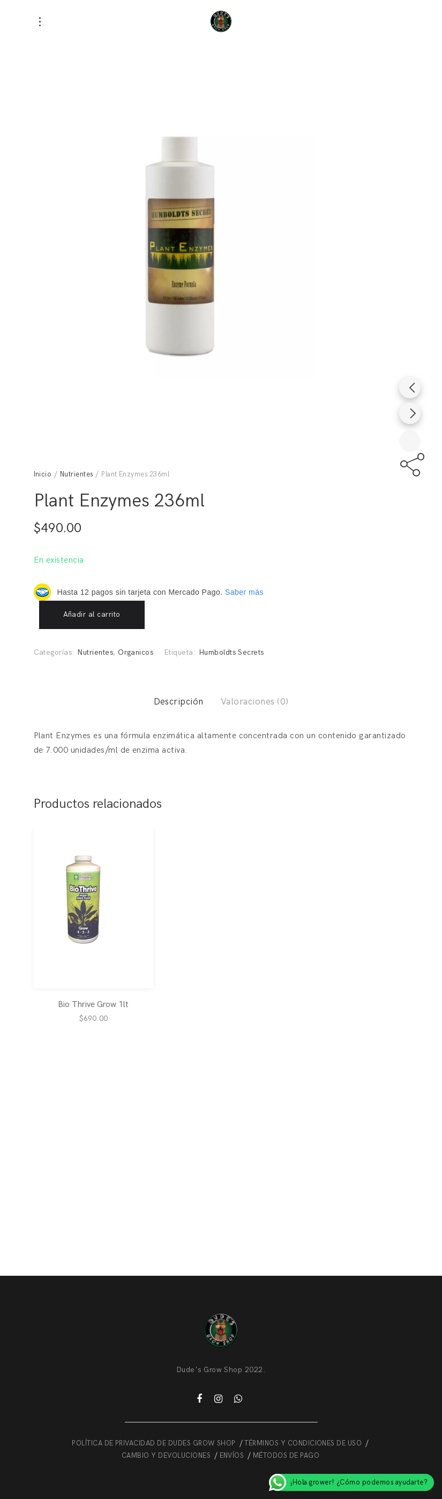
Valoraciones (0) (255, 701)
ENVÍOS (232, 1455)
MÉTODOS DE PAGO (286, 1455)
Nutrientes (76, 474)
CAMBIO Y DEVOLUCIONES (166, 1455)
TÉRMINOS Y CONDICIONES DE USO (303, 1443)
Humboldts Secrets (231, 652)
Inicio (43, 474)
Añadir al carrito (92, 614)
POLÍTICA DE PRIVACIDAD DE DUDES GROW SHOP (154, 1443)
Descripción (179, 701)
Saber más (244, 592)
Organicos (135, 652)
